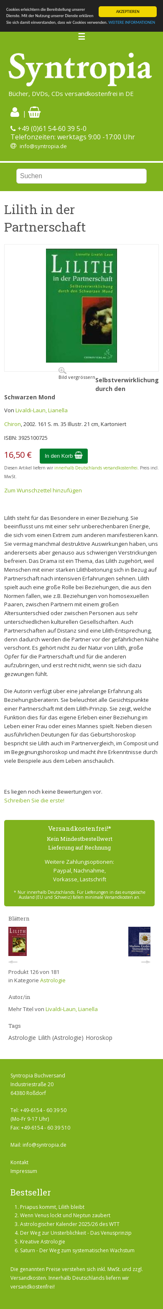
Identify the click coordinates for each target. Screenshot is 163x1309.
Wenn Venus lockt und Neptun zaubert (65, 1215)
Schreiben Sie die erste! (34, 800)
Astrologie (53, 980)
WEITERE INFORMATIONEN (132, 22)
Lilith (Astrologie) (61, 1038)
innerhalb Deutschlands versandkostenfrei (96, 468)
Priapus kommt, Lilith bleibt (52, 1207)
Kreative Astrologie (42, 1241)
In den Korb (64, 456)
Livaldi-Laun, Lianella (41, 410)
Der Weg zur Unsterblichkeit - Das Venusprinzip (76, 1232)
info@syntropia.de (43, 146)
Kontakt (19, 1162)
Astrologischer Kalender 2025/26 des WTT (70, 1224)
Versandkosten (28, 1277)
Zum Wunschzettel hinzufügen (43, 490)
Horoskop (99, 1038)
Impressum (23, 1171)
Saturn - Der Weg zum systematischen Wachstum (77, 1250)
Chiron (12, 424)
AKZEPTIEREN (128, 11)
